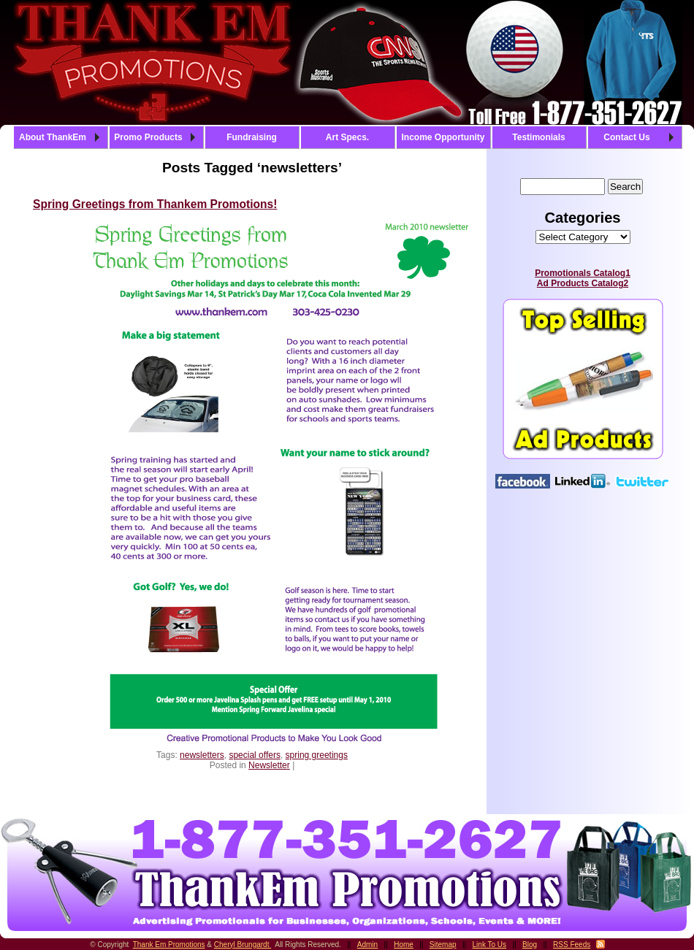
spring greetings (317, 755)
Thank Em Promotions (169, 945)
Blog (529, 945)
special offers (254, 755)
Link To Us (490, 945)
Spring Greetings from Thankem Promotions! (155, 204)
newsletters (202, 755)
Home (403, 945)
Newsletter (269, 765)
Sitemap (443, 945)
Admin (367, 945)
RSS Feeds (571, 945)
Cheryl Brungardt (242, 945)
